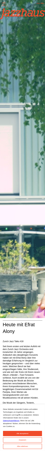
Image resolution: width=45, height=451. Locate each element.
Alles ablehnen (22, 446)
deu (42, 3)
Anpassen (22, 440)
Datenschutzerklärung (11, 421)
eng (38, 3)
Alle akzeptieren (23, 433)
